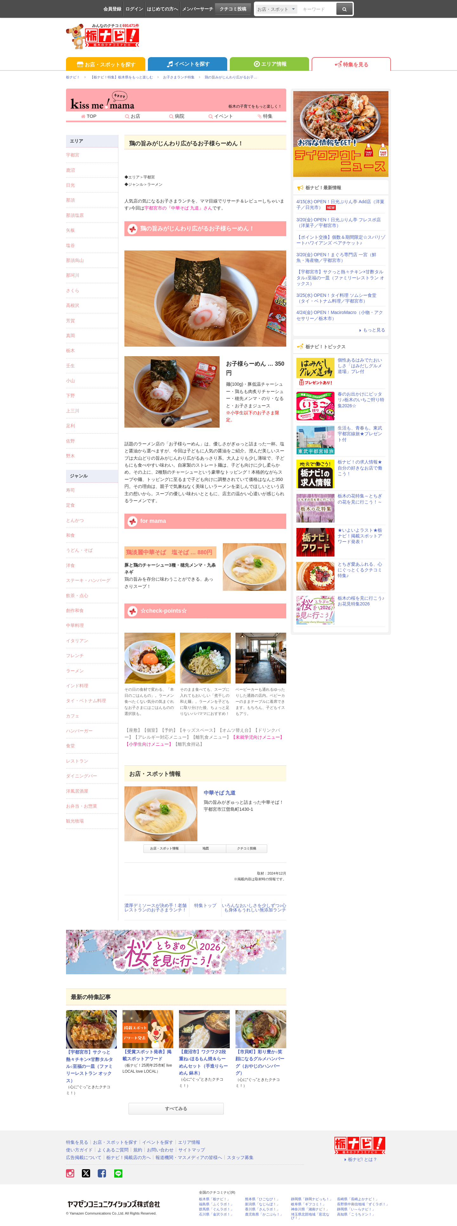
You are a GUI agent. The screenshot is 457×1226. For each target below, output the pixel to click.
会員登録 (112, 8)
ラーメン (75, 670)
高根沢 (72, 305)
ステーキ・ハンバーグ (88, 580)
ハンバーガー (79, 730)
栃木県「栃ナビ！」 (214, 1199)
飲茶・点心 (77, 595)
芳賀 (70, 320)
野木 (70, 455)
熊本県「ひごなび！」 (262, 1199)
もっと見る (371, 329)
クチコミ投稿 (233, 8)
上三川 (72, 410)
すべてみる (176, 1108)
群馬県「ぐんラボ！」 (216, 1209)
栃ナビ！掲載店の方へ (128, 1157)
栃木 (70, 350)
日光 (70, 185)
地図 (205, 848)
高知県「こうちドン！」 (356, 1214)
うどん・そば (79, 550)
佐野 (70, 440)
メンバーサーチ (197, 8)
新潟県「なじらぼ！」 (262, 1204)
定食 (70, 505)
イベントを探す (187, 64)
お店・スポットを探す (105, 65)
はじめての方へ (162, 8)
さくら (72, 290)
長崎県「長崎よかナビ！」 (358, 1199)
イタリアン (77, 640)
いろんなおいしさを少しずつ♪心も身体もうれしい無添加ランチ (254, 907)
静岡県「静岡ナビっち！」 (312, 1199)
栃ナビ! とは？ (359, 1159)
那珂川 (72, 275)
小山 (70, 380)
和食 (70, 535)
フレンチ (75, 655)
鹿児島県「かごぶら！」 (264, 1214)
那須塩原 (75, 215)
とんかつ (75, 520)
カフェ (72, 715)
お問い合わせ (160, 1149)
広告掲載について (84, 1157)
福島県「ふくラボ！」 (216, 1204)
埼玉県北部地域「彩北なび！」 (310, 1216)
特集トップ (205, 905)
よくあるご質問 (113, 1149)
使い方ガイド (79, 1149)
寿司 (70, 490)
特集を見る (351, 65)
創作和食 (75, 610)
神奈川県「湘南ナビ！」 (310, 1209)
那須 (70, 200)
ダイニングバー (81, 775)
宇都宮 (72, 154)
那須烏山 (75, 260)
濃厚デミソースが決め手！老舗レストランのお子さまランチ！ (155, 907)
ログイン (134, 8)
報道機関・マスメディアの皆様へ (189, 1157)
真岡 (70, 335)
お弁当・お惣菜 (81, 806)
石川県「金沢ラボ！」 (216, 1214)
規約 (137, 1149)
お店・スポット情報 (164, 848)
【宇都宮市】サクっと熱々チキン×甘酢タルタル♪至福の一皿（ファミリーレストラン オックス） (89, 1066)
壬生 (70, 365)
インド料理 (77, 685)
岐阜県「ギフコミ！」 (308, 1204)
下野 (70, 395)
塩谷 (70, 245)
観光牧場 (75, 820)
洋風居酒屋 (77, 791)
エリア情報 (269, 64)
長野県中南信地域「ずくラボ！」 (363, 1204)
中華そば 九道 (219, 793)
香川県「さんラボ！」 (262, 1209)
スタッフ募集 (240, 1157)
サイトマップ (191, 1149)
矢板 (70, 230)
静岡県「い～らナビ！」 (356, 1209)
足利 (70, 425)
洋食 (70, 565)
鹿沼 (70, 170)
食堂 (70, 745)
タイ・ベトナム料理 (86, 700)
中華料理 (75, 625)
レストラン (77, 760)
